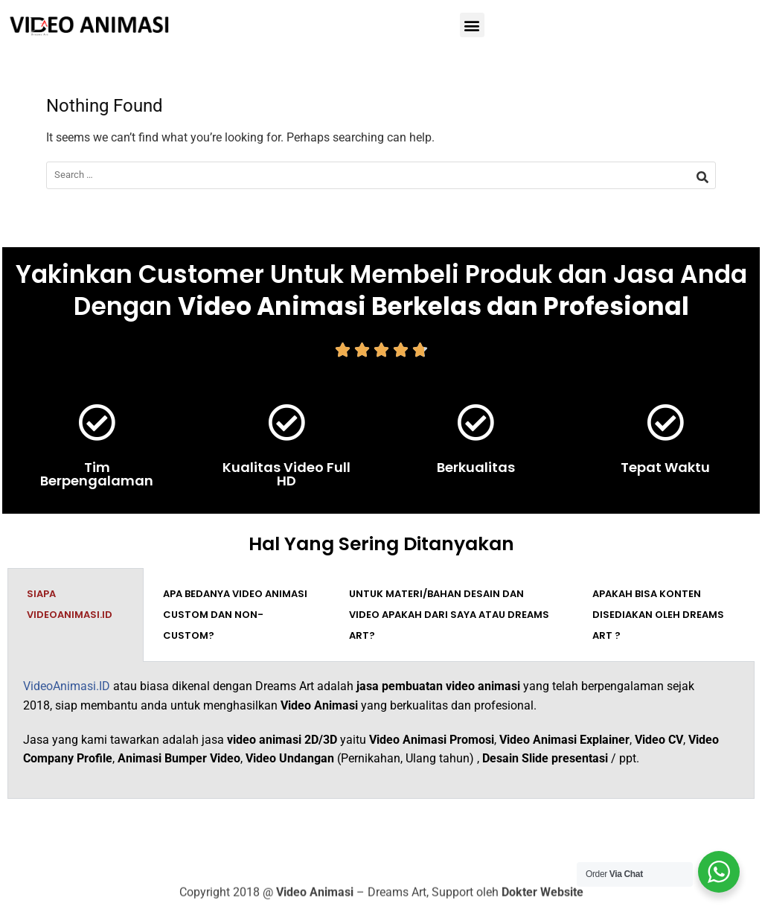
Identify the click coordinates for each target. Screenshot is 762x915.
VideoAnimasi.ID (66, 686)
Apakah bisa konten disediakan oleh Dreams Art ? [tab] (658, 615)
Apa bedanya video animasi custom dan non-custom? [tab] (235, 615)
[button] (472, 25)
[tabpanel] (381, 730)
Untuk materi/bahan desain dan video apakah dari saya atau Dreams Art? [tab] (449, 615)
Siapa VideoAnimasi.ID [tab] (69, 604)
